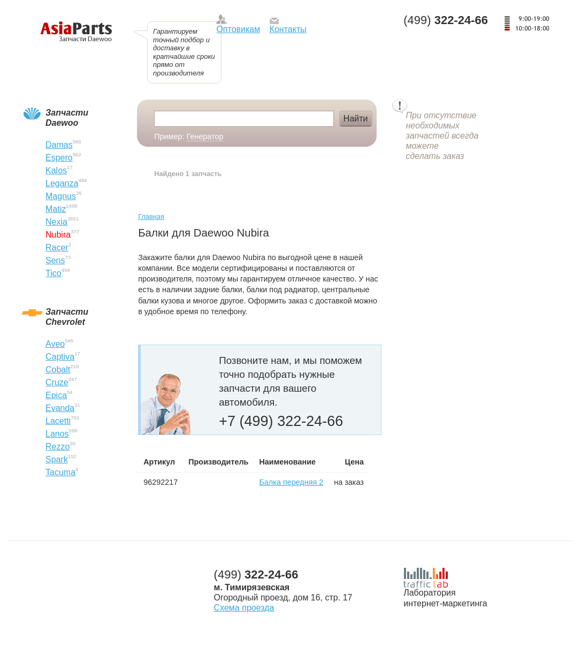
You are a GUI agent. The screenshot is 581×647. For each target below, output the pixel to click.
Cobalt (57, 369)
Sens (55, 260)
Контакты (288, 29)
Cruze (56, 382)
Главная (151, 216)
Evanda (59, 408)
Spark (56, 459)
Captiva (59, 356)
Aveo (55, 343)
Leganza (61, 183)
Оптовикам (238, 29)
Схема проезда (244, 607)
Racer (56, 247)
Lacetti (58, 420)
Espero (59, 157)
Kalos (56, 170)
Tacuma (60, 472)
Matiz (55, 209)
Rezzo (57, 446)
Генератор (204, 136)
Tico (53, 273)
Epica (56, 395)
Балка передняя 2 (291, 482)
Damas (59, 144)
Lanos (57, 433)
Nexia (56, 221)
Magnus (60, 196)
